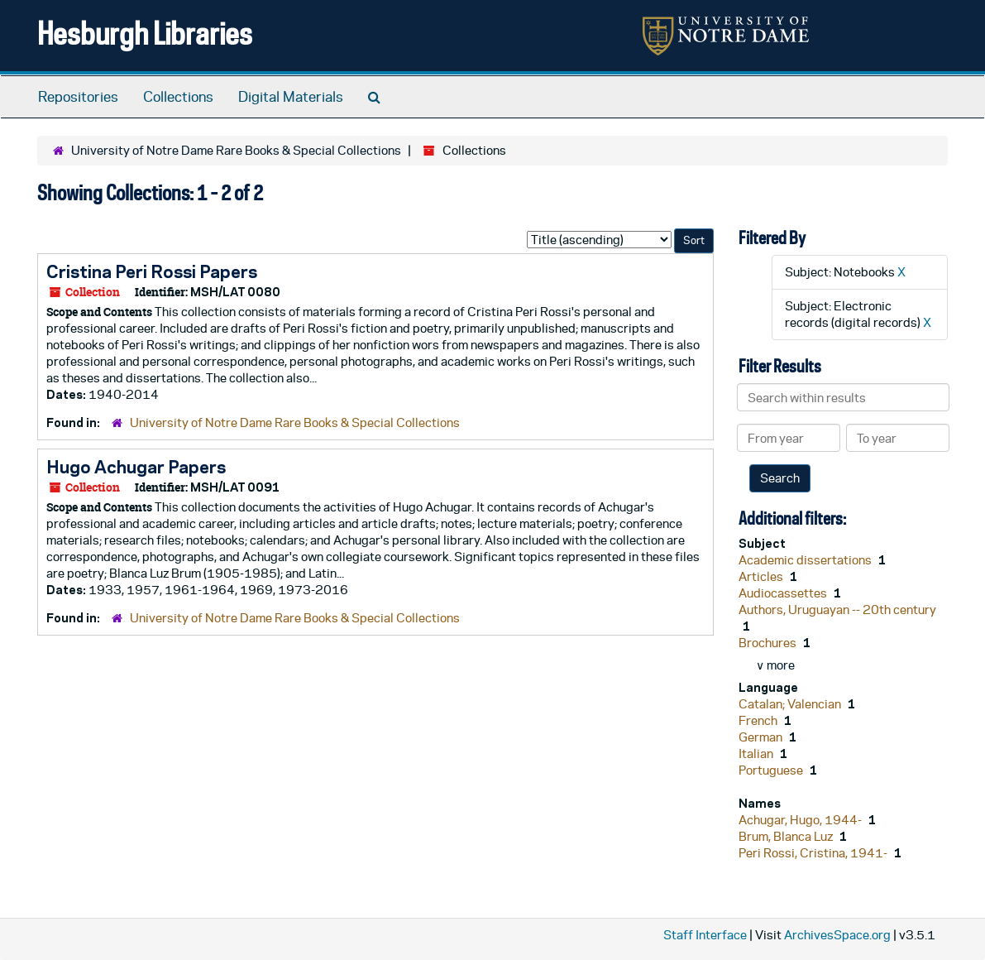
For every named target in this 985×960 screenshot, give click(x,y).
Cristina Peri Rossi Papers (151, 271)
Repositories (78, 97)
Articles (762, 576)
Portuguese (772, 770)
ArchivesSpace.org (837, 935)
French (759, 720)
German (762, 737)
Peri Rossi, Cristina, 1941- (814, 853)
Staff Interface (705, 935)
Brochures (769, 643)
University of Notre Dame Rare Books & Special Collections (236, 150)
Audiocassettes (784, 593)
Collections (178, 97)
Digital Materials (290, 97)
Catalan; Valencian (791, 704)
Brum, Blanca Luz (787, 836)
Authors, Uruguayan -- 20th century (837, 609)
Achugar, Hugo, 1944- (801, 820)
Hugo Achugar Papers (136, 467)
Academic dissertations (806, 560)
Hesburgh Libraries (144, 32)
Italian (757, 753)
